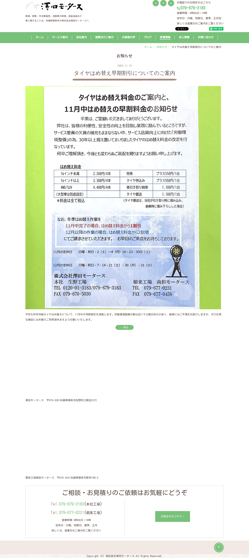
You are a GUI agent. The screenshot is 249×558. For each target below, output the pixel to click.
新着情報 (165, 37)
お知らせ (162, 47)
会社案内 (81, 37)
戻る (124, 327)
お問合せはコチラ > (172, 516)
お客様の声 (128, 37)
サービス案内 (60, 37)
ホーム (40, 37)
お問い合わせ (206, 37)
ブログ (147, 37)
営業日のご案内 (104, 37)
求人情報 (184, 37)
